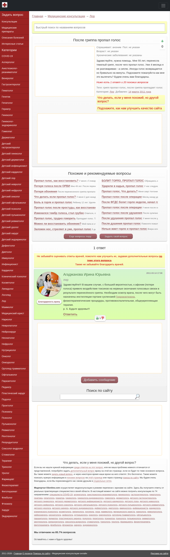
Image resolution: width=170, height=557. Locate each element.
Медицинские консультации (66, 16)
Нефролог (7, 344)
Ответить (70, 314)
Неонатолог (8, 338)
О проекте (27, 553)
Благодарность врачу (49, 302)
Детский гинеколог (12, 153)
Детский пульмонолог (14, 215)
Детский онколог (11, 196)
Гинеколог (7, 115)
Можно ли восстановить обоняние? (57, 223)
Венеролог (8, 78)
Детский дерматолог (13, 159)
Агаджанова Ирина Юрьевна (86, 275)
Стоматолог (8, 454)
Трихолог (7, 467)
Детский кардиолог (12, 172)
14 (129, 91)
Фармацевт (8, 479)
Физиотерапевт (10, 485)
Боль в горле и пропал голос (53, 202)
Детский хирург (10, 233)
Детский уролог (10, 227)
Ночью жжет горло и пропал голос (124, 228)
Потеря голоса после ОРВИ (52, 186)
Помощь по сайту (41, 553)
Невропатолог (9, 325)
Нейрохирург (9, 331)
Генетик (6, 96)
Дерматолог (8, 137)
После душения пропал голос (121, 223)
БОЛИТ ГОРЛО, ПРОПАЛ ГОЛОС (123, 180)
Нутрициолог (9, 350)
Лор (92, 16)
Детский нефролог (12, 190)
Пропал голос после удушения (122, 212)
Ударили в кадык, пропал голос (122, 186)
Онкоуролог (8, 362)
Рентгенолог (8, 436)
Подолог (6, 399)
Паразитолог (9, 381)
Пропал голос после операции (122, 196)
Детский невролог (11, 184)
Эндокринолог (9, 516)
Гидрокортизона (125, 296)
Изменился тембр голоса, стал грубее (59, 213)
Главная (37, 16)
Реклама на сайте (159, 553)
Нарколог (7, 319)
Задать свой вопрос (116, 236)
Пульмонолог (9, 424)
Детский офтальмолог (14, 202)
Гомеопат (7, 131)
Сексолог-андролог (12, 448)
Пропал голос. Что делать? (120, 191)
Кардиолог (7, 270)
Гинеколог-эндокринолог (9, 123)
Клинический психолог (14, 276)
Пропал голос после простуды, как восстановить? (67, 207)
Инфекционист (10, 264)
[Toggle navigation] (163, 5)
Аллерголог (8, 62)
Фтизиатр (7, 503)
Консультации (9, 21)
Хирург (5, 510)
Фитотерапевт (9, 491)
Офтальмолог (9, 374)
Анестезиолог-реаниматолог (10, 70)
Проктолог (7, 405)
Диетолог (7, 252)
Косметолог (8, 282)
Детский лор (8, 178)
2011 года (145, 91)
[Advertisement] (65, 71)
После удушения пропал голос (122, 218)
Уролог (5, 473)
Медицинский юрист (13, 313)
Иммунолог (8, 258)
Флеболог (7, 497)
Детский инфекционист (14, 166)
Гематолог (7, 90)
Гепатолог (7, 103)
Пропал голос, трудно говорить (55, 218)
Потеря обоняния (45, 191)
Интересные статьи (12, 43)
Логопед (6, 295)
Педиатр (6, 387)
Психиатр (7, 411)
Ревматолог (8, 430)
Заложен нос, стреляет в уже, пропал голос (62, 229)
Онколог (6, 356)
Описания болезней (13, 37)
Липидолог (8, 288)
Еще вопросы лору (80, 236)
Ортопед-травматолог (14, 368)
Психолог (7, 418)
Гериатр (6, 109)
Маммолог (7, 307)
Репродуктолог (10, 442)
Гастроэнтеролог (11, 84)
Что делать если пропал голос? (55, 196)
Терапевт (7, 460)
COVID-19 (7, 56)
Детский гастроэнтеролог (11, 145)
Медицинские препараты (9, 29)
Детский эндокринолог (14, 239)
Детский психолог (11, 209)
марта (135, 91)
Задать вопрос (12, 14)
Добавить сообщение (99, 380)
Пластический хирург (13, 393)
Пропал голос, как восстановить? (56, 180)
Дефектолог (8, 245)
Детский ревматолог (13, 221)
